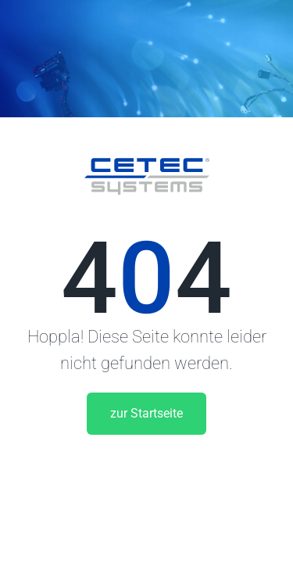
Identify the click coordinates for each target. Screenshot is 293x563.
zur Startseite (146, 413)
